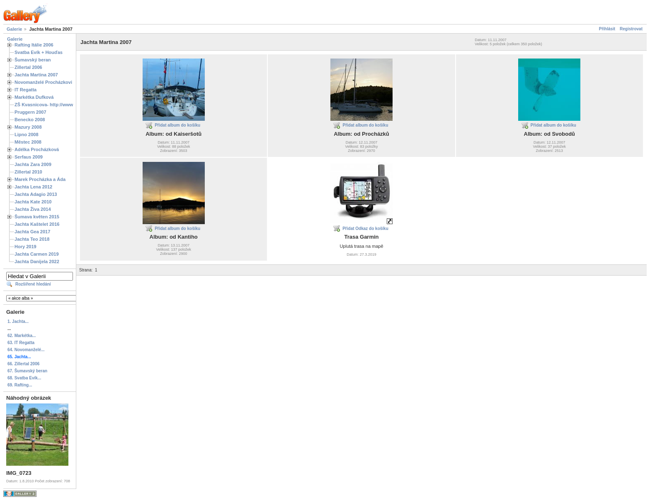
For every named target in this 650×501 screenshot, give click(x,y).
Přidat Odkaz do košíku (365, 228)
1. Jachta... (18, 321)
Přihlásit (607, 29)
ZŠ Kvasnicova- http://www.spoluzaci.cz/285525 (66, 104)
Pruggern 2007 (30, 112)
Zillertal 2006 (28, 67)
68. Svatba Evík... (24, 378)
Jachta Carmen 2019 (37, 254)
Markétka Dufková (34, 97)
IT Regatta (25, 89)
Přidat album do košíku (177, 125)
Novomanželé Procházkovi (43, 82)
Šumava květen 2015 (37, 216)
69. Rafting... (19, 385)
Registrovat (631, 29)
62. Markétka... (21, 335)
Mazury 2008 (28, 127)
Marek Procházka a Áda (40, 179)
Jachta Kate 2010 (33, 201)
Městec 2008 (28, 141)
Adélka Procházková (37, 149)
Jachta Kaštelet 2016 (37, 224)
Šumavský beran (33, 59)
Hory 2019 (25, 246)
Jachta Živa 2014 (33, 209)
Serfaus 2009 (29, 156)
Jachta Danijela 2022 (37, 261)
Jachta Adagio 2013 (36, 194)
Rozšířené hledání (33, 284)
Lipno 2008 (27, 134)
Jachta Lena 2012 (33, 186)
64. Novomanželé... (25, 349)
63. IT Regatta (20, 342)
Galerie (14, 29)
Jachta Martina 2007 (36, 74)
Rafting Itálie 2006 (34, 44)
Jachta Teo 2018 (32, 239)
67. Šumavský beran (27, 371)
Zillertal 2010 (28, 171)
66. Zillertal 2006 (23, 364)
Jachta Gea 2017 (32, 231)
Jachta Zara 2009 (33, 164)
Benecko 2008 (30, 119)
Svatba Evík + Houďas (39, 52)
